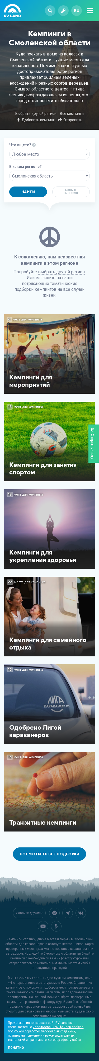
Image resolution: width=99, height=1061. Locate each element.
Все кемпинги (72, 113)
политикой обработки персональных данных (41, 1031)
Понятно (16, 1048)
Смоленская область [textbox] (32, 176)
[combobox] (49, 154)
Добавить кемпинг (38, 120)
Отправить (72, 120)
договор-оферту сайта (64, 1040)
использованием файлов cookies (58, 1027)
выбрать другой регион (61, 271)
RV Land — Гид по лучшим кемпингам (55, 978)
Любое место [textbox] (25, 154)
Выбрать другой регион (35, 113)
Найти (28, 192)
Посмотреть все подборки (49, 854)
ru (76, 10)
